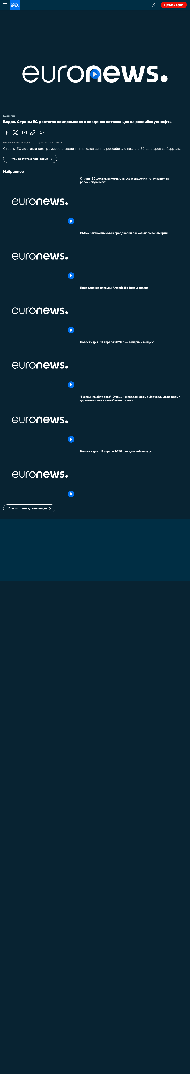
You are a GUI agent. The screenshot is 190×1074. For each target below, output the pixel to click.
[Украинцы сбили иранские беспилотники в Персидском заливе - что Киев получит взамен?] (133, 771)
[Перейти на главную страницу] (15, 5)
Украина (9, 732)
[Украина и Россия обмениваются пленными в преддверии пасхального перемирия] (133, 256)
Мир (83, 855)
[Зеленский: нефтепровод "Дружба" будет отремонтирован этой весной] (95, 738)
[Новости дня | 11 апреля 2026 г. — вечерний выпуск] (133, 365)
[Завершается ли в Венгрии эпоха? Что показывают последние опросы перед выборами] (133, 881)
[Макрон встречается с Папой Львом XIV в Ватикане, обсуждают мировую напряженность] (95, 1066)
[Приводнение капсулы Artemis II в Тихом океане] (133, 311)
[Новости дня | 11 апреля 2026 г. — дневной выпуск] (133, 474)
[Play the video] (95, 74)
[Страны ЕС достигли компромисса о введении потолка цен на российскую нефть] (133, 202)
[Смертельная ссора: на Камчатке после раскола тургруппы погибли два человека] (133, 826)
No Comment (12, 1061)
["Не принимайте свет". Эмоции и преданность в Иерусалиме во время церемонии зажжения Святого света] (133, 420)
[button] (29, 508)
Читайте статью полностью (28, 158)
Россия (85, 800)
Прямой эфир (173, 5)
